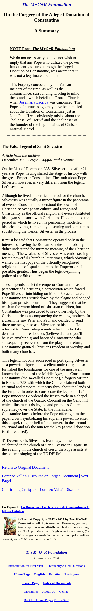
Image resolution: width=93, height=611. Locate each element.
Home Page (22, 574)
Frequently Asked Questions (66, 566)
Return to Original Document (25, 467)
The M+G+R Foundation (46, 4)
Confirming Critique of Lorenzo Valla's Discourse (41, 489)
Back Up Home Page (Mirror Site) (46, 600)
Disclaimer (31, 591)
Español (55, 574)
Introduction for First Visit (25, 566)
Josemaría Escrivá (33, 102)
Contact (64, 591)
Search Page (30, 583)
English (39, 574)
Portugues (71, 574)
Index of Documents (57, 583)
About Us (48, 591)
